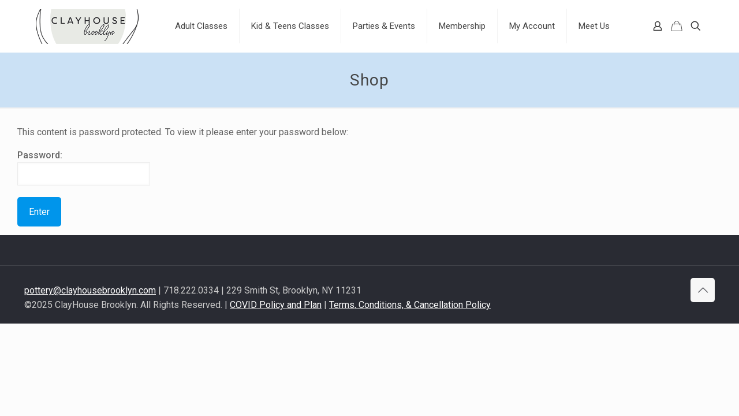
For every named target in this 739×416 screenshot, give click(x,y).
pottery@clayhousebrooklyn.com (90, 290)
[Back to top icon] (703, 290)
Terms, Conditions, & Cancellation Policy (410, 304)
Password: (83, 167)
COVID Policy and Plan (276, 304)
